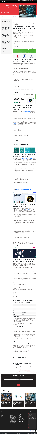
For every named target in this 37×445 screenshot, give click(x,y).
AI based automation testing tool (26, 111)
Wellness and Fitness (21, 418)
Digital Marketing (11, 415)
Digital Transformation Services (13, 417)
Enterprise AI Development (13, 418)
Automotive (20, 413)
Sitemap (32, 433)
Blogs (22, 0)
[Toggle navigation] (36, 1)
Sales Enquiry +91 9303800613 (28, 0)
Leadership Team (2, 415)
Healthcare (20, 417)
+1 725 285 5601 (34, 0)
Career (19, 0)
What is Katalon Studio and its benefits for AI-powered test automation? (6, 32)
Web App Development (12, 422)
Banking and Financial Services (22, 414)
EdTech (19, 415)
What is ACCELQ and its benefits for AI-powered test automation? (5, 35)
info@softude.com (31, 415)
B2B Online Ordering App (3, 419)
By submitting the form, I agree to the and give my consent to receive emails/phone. (18, 381)
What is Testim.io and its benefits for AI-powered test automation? (5, 39)
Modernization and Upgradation (13, 420)
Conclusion (4, 48)
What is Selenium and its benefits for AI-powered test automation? (6, 28)
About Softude (2, 413)
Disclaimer (35, 433)
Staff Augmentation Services (13, 421)
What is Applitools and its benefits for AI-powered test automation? (6, 42)
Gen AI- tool (27, 209)
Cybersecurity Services (12, 413)
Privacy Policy (28, 433)
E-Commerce (20, 416)
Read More (2, 405)
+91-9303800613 (31, 414)
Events (1, 416)
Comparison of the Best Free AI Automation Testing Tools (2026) (6, 46)
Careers (1, 414)
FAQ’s (3, 51)
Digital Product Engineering (12, 416)
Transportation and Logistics (22, 419)
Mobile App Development (12, 419)
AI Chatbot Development (12, 414)
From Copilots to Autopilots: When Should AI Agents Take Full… (17, 403)
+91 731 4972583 (31, 413)
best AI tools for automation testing (27, 158)
